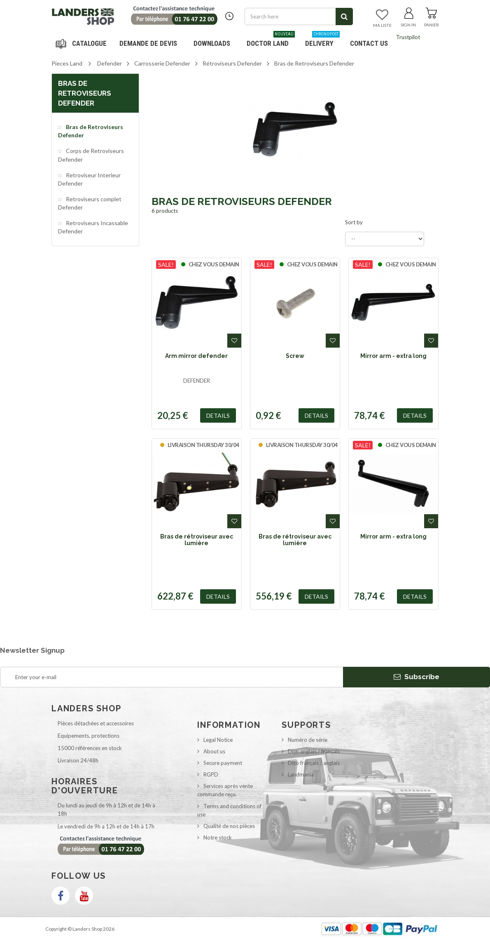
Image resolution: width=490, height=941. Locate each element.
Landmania (301, 774)
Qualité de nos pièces (229, 826)
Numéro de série (307, 739)
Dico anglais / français (314, 751)
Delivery (322, 40)
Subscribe (416, 677)
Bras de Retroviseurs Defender (90, 131)
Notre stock (217, 837)
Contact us (369, 43)
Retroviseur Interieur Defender (89, 179)
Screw (295, 356)
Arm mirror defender (196, 356)
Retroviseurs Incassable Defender (93, 227)
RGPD (210, 774)
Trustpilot (408, 37)
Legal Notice (218, 739)
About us (214, 751)
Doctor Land (271, 40)
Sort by (354, 222)
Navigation (82, 43)
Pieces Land (66, 63)
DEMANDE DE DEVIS (148, 43)
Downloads (212, 43)
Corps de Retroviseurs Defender (91, 154)
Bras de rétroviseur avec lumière (196, 539)
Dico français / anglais (314, 763)
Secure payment (222, 763)
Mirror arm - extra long (393, 356)
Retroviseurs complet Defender (89, 203)
